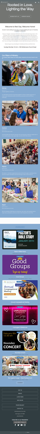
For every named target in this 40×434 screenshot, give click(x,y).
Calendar (20, 382)
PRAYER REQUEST (20, 405)
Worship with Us (14, 16)
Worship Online (26, 16)
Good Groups (20, 277)
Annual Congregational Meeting (20, 302)
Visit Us (20, 390)
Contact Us (20, 408)
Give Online (20, 400)
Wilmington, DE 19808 (20, 413)
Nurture (4, 128)
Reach (4, 205)
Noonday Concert (20, 352)
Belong (4, 88)
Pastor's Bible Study (20, 251)
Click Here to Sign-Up (20, 422)
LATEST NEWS (20, 396)
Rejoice (4, 166)
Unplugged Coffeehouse (20, 327)
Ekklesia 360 (28, 432)
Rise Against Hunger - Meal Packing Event (20, 378)
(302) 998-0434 (20, 416)
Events (20, 393)
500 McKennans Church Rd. (20, 411)
